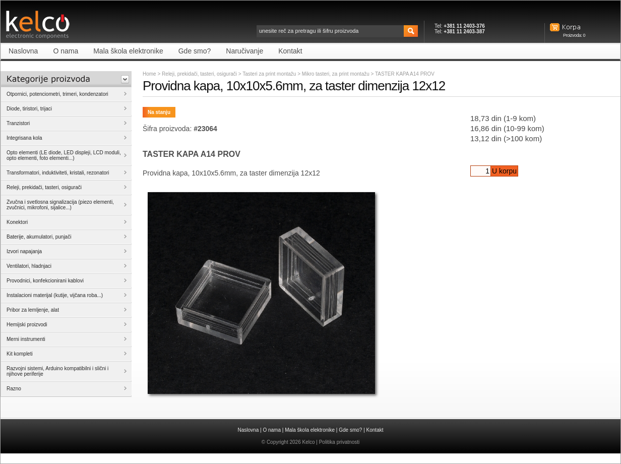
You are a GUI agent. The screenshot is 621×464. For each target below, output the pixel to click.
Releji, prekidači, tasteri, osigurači (199, 74)
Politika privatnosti (339, 442)
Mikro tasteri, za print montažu (336, 74)
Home (149, 74)
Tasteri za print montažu (269, 74)
